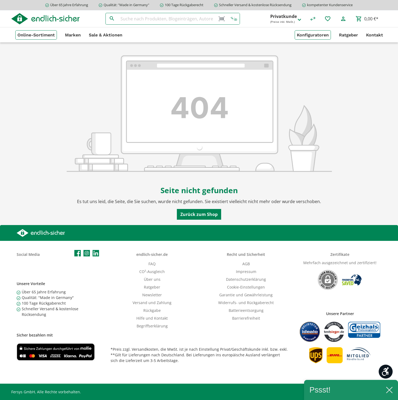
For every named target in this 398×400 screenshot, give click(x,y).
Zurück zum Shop (199, 214)
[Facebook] (78, 253)
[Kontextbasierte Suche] (233, 18)
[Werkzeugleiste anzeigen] (386, 372)
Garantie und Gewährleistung (246, 294)
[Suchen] (111, 19)
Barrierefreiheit (246, 318)
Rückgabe (152, 310)
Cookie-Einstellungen (246, 287)
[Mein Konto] (343, 19)
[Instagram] (87, 253)
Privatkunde (286, 18)
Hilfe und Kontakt (152, 318)
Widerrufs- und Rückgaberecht (246, 302)
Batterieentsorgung (246, 310)
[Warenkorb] (367, 19)
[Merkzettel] (327, 19)
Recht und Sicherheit (246, 254)
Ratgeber (152, 287)
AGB (246, 263)
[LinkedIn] (96, 253)
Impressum (246, 271)
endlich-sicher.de (152, 254)
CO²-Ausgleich (152, 271)
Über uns (152, 279)
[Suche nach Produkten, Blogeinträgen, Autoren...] (167, 19)
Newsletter (152, 294)
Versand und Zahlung (152, 302)
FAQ (152, 263)
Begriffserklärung (152, 325)
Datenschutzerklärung (246, 279)
